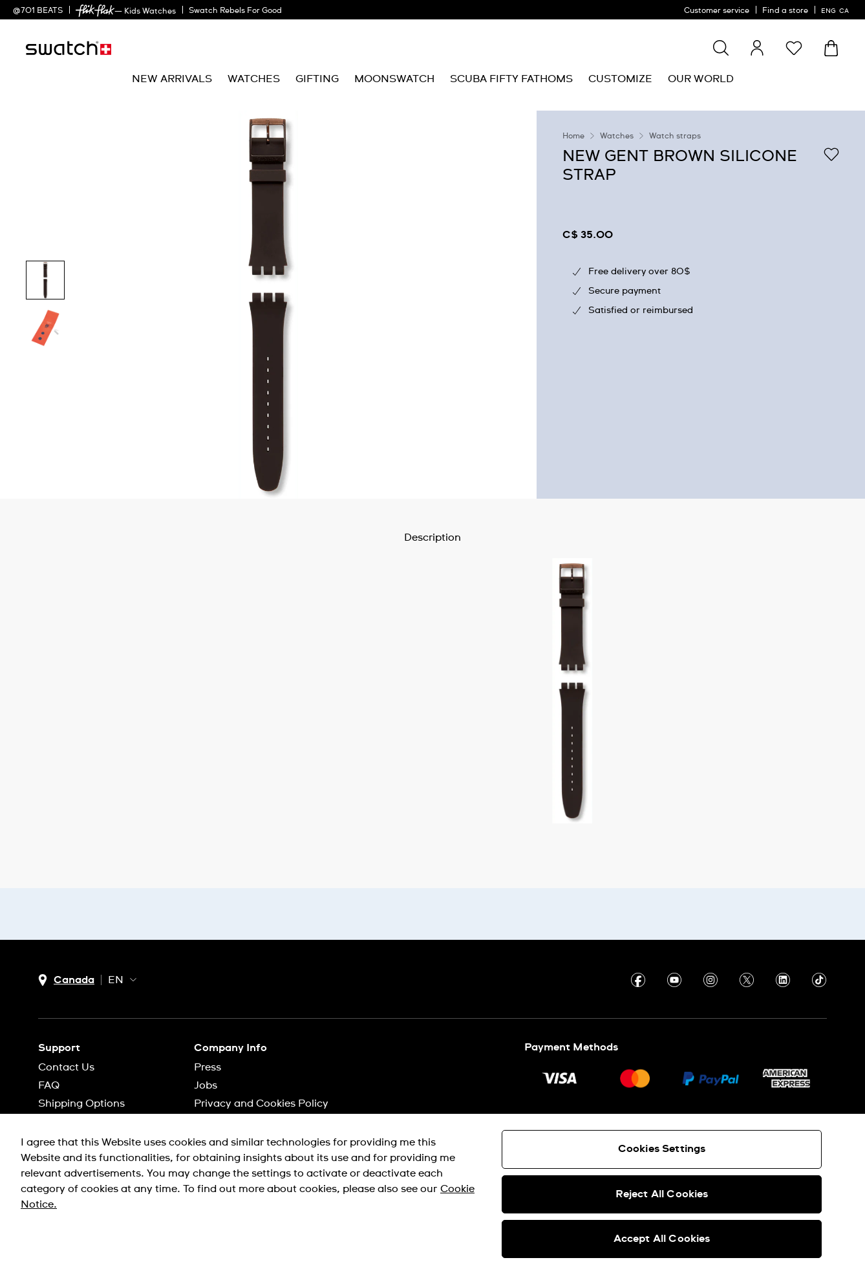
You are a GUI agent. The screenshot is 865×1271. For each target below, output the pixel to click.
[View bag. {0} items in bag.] (831, 48)
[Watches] (254, 79)
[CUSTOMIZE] (620, 79)
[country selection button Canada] (66, 980)
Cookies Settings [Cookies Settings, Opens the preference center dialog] (662, 1149)
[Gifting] (317, 79)
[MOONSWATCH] (394, 79)
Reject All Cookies (662, 1194)
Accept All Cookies (662, 1238)
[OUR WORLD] (701, 79)
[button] (793, 47)
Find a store (785, 11)
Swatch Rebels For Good (235, 11)
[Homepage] (68, 48)
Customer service (716, 11)
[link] (95, 11)
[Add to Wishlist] (831, 155)
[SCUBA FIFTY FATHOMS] (511, 79)
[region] (701, 305)
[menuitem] (172, 79)
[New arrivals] (172, 79)
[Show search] (721, 48)
